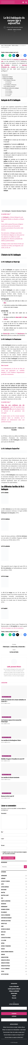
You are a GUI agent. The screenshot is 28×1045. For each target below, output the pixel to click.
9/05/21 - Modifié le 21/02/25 (5, 761)
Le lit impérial (8, 95)
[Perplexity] (6, 55)
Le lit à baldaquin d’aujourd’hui (9, 86)
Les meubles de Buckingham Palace (11, 740)
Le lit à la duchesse (9, 91)
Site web (2, 845)
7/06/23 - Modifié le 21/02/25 (5, 724)
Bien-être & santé (5, 895)
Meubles (3, 948)
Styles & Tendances (5, 968)
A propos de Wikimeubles (14, 986)
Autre (2, 884)
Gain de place (4, 923)
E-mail (2, 838)
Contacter (14, 995)
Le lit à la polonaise (9, 92)
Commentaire (4, 813)
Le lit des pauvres (8, 81)
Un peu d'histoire (5, 974)
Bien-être (3, 892)
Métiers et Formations (6, 946)
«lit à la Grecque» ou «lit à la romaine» (12, 628)
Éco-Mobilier (4, 912)
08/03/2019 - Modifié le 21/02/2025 (14, 29)
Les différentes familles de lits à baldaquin (11, 88)
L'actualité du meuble (6, 937)
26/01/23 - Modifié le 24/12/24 (5, 742)
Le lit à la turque (8, 94)
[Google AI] (25, 55)
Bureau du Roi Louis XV (7, 796)
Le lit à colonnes (8, 89)
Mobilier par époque (5, 965)
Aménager (3, 878)
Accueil (2, 45)
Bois (2, 898)
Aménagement (4, 875)
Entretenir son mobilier (6, 917)
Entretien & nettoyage (6, 920)
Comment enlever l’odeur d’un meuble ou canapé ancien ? (14, 1032)
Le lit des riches (8, 83)
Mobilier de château (15, 45)
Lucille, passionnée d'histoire (17, 27)
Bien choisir (3, 889)
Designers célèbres (5, 909)
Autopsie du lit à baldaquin (8, 77)
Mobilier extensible (5, 962)
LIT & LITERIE (3, 940)
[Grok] (21, 55)
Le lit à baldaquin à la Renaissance (10, 84)
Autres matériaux (5, 886)
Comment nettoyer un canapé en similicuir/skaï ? (14, 1037)
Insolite (3, 934)
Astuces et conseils (5, 881)
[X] (17, 55)
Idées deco (3, 931)
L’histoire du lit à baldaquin (8, 78)
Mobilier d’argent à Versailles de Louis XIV (12, 759)
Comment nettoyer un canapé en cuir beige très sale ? (14, 1034)
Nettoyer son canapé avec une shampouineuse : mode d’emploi (14, 1029)
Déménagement (4, 906)
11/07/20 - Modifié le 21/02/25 (5, 798)
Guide (2, 926)
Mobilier (3, 954)
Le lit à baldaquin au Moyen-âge (9, 80)
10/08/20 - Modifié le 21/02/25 (5, 780)
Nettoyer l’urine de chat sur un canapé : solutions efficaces (14, 1027)
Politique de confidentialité (14, 991)
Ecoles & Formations (5, 915)
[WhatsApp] (10, 55)
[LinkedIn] (13, 55)
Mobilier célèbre (4, 957)
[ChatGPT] (2, 55)
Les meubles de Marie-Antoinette (10, 778)
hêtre (5, 303)
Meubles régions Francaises (7, 951)
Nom (2, 832)
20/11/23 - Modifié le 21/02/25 (5, 703)
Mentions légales (14, 993)
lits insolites (5, 65)
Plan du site (14, 998)
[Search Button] (25, 866)
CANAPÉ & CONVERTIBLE (5, 901)
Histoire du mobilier (7, 45)
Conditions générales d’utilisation (14, 988)
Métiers (2, 943)
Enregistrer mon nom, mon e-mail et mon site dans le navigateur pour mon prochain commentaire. (15, 852)
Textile (2, 971)
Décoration (3, 903)
